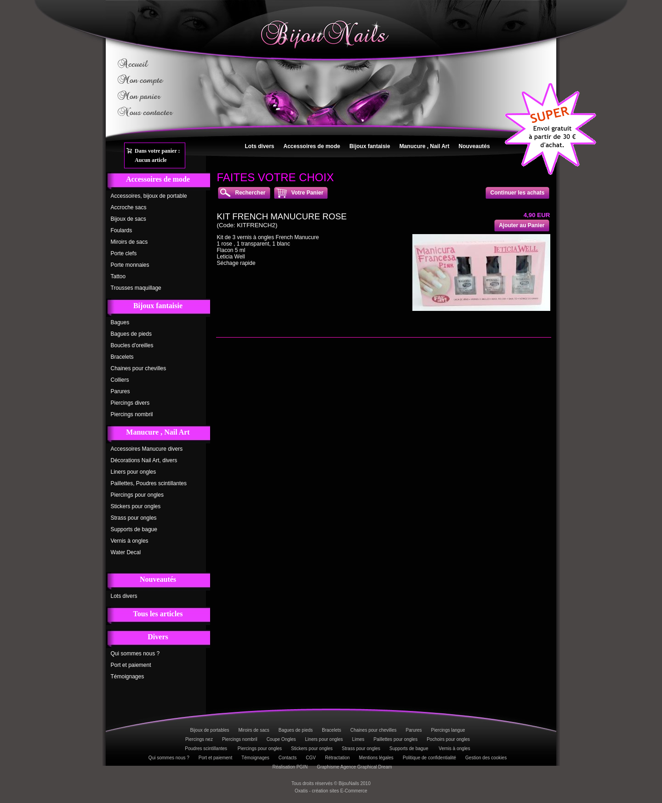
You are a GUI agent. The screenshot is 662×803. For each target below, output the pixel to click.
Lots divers (259, 146)
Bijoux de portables (209, 730)
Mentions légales (376, 757)
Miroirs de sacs (129, 242)
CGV (311, 757)
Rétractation (337, 757)
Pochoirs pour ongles (448, 739)
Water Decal (126, 552)
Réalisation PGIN (290, 766)
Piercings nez (199, 739)
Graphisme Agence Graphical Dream (354, 766)
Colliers (120, 380)
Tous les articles (158, 614)
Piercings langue (448, 730)
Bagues (120, 322)
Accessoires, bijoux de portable (149, 196)
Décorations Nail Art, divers (144, 460)
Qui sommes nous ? (135, 653)
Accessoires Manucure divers (147, 449)
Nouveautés (474, 146)
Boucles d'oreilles (132, 345)
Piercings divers (130, 403)
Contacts (288, 757)
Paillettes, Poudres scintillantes (149, 483)
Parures (120, 391)
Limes (358, 739)
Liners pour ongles (133, 472)
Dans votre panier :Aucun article (157, 155)
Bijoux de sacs (128, 219)
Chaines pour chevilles (138, 368)
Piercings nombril (132, 414)
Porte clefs (124, 253)
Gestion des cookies (486, 757)
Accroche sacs (129, 207)
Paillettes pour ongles (396, 739)
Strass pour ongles (134, 518)
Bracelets (122, 357)
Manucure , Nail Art (424, 146)
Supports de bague (134, 529)
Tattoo (118, 276)
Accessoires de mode (312, 146)
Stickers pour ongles (136, 506)
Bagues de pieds (131, 334)
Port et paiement (131, 665)
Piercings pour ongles (137, 495)
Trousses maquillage (136, 288)
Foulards (121, 230)
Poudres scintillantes (206, 748)
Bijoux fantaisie (369, 146)
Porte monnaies (130, 265)
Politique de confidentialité (429, 757)
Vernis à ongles (129, 541)
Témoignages (127, 676)
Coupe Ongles (281, 739)
